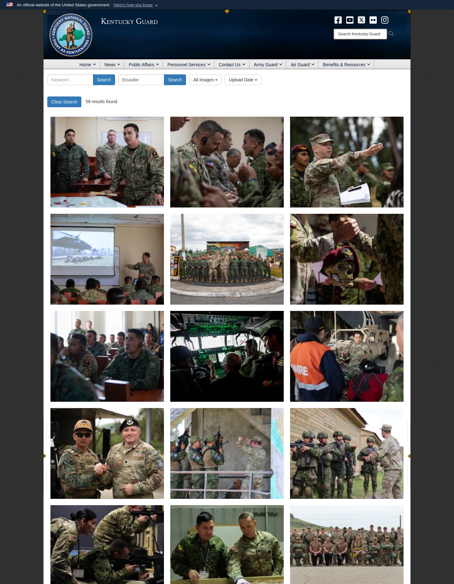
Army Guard (268, 64)
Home (87, 64)
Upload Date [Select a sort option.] (243, 79)
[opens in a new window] (338, 19)
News (112, 64)
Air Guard (303, 64)
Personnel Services (189, 64)
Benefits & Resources (346, 64)
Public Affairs (144, 64)
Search (104, 79)
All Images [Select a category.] (205, 79)
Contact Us (232, 64)
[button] (136, 5)
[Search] (360, 34)
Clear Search (64, 101)
